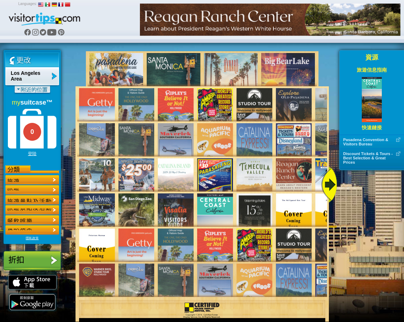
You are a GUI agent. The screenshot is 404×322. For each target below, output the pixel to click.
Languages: (27, 4)
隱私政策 (32, 238)
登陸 (32, 153)
